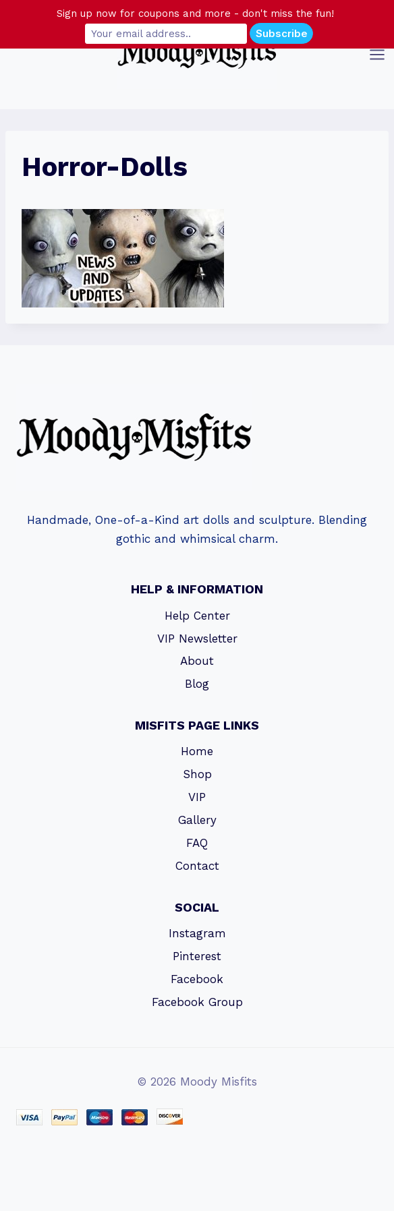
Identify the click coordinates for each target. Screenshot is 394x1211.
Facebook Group (197, 1002)
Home (197, 751)
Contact (197, 866)
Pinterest (197, 956)
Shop (197, 774)
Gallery (197, 820)
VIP (197, 797)
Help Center (197, 615)
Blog (197, 683)
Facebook (197, 979)
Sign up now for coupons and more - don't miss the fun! (195, 13)
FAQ (197, 843)
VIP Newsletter (197, 638)
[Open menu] (378, 54)
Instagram (197, 933)
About (197, 661)
